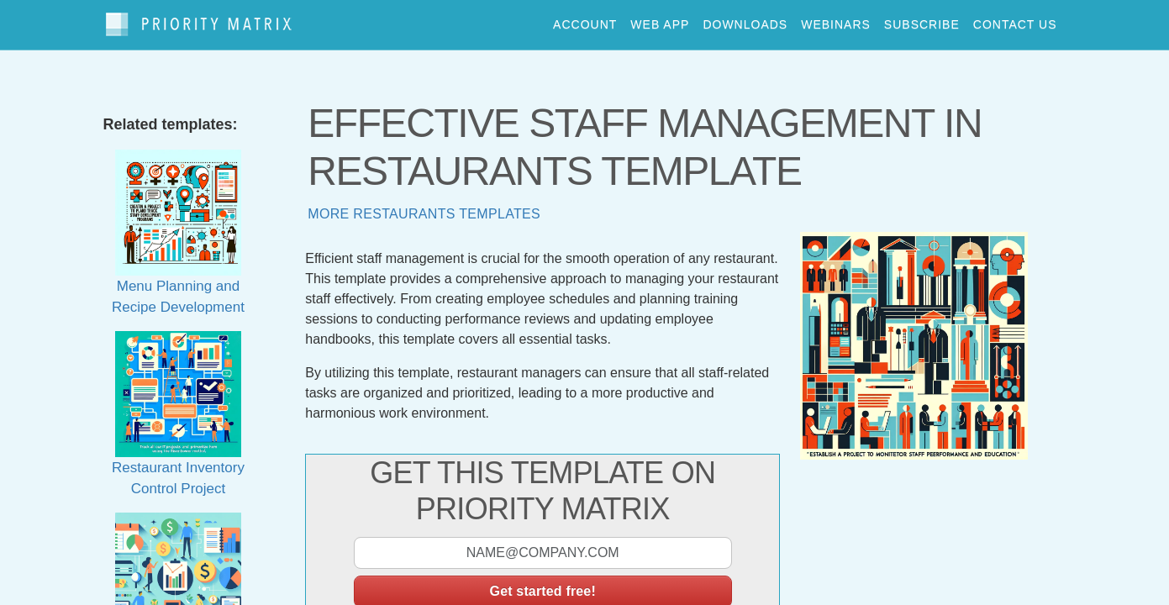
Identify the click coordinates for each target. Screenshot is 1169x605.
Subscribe (922, 20)
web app (659, 20)
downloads (745, 20)
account (585, 20)
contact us (1015, 20)
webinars (836, 20)
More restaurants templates (424, 205)
